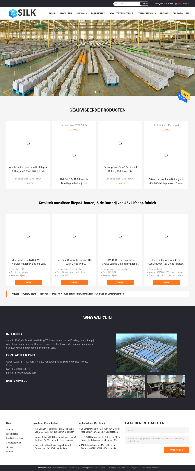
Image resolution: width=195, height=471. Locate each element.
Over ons (81, 13)
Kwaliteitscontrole (121, 13)
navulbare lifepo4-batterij (46, 423)
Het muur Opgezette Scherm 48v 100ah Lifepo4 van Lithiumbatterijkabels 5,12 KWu (74, 262)
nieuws (164, 13)
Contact (28, 282)
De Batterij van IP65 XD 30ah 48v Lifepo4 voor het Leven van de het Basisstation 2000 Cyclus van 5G (100, 431)
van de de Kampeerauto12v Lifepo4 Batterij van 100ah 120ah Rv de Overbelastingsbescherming (28, 169)
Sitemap (10, 451)
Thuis (52, 13)
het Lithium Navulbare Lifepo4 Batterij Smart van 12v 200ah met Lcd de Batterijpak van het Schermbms (53, 447)
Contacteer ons (146, 13)
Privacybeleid (43, 468)
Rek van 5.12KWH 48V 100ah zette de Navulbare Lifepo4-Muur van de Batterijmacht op (82, 294)
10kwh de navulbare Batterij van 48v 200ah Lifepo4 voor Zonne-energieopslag (166, 181)
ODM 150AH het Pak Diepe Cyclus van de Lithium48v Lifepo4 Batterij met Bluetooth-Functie (120, 262)
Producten (66, 13)
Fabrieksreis (98, 13)
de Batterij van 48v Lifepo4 (166, 125)
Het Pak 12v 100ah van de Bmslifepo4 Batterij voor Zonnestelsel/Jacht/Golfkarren (74, 181)
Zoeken (145, 4)
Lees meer (28, 183)
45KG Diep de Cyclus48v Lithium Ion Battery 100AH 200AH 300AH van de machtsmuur (98, 447)
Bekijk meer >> (16, 381)
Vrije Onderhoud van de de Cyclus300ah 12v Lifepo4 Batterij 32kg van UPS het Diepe (166, 262)
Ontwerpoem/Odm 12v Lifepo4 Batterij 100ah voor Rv (120, 169)
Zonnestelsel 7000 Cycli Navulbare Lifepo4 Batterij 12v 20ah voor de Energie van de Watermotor (55, 439)
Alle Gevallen (181, 13)
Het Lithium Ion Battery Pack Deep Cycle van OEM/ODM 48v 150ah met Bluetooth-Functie (54, 431)
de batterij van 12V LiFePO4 (28, 179)
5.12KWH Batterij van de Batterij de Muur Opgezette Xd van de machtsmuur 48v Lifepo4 (100, 439)
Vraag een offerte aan (164, 3)
